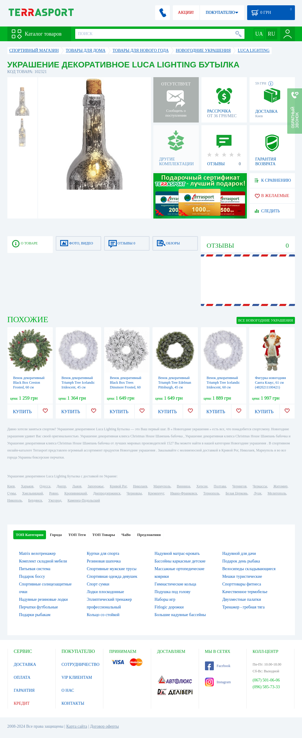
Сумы (11, 493)
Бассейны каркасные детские (180, 561)
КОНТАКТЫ (73, 703)
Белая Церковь (236, 493)
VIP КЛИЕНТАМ (77, 677)
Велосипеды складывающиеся (248, 569)
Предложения (149, 534)
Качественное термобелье (244, 592)
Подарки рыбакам (34, 615)
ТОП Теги (77, 534)
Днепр (61, 486)
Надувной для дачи (239, 553)
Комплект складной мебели (43, 561)
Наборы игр (165, 599)
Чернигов (239, 486)
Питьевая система (34, 569)
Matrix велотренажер (37, 553)
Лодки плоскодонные (105, 592)
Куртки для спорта (103, 553)
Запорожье (96, 486)
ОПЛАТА (22, 677)
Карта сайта (76, 726)
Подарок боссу (32, 576)
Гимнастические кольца (175, 584)
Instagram (218, 682)
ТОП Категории (30, 534)
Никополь (14, 500)
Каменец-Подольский (84, 500)
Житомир (280, 486)
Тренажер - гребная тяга (243, 607)
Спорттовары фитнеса (241, 584)
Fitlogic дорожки (169, 607)
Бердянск (35, 500)
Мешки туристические (242, 576)
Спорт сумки (98, 584)
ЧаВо (126, 534)
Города (56, 534)
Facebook (218, 665)
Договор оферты (104, 726)
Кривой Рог (118, 486)
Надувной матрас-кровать (177, 553)
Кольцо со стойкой (103, 615)
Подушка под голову (173, 592)
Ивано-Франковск (183, 493)
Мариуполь (161, 486)
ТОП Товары (103, 534)
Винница (183, 486)
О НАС (68, 690)
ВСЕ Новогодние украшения (265, 320)
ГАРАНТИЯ (24, 690)
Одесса (45, 486)
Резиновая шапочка (104, 561)
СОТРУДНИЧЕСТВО (81, 664)
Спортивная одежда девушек (112, 576)
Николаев (140, 486)
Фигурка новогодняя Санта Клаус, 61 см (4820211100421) (270, 382)
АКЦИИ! (186, 12)
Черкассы (260, 486)
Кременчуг (156, 493)
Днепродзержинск (107, 493)
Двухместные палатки (241, 599)
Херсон (202, 486)
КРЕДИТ (22, 703)
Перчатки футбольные (38, 607)
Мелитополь (276, 493)
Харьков (27, 486)
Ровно (53, 493)
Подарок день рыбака (241, 561)
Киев (11, 486)
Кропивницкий (75, 493)
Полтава (220, 486)
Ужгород (54, 500)
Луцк (257, 493)
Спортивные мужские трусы (112, 569)
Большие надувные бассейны (180, 615)
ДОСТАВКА (25, 664)
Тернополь (211, 493)
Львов (76, 486)
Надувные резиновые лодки (43, 599)
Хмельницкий (32, 493)
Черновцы (134, 493)
